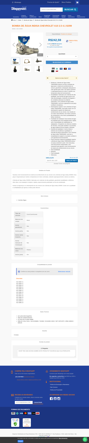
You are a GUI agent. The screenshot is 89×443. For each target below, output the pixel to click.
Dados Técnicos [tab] (44, 311)
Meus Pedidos (66, 2)
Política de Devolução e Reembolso (59, 384)
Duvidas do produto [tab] (44, 342)
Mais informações (63, 438)
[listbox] (62, 56)
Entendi (20, 441)
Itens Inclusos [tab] (44, 196)
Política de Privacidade (56, 390)
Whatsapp (16, 2)
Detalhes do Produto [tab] (44, 170)
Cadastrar (38, 402)
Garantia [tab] (44, 330)
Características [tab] (45, 208)
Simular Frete (71, 160)
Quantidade (62, 54)
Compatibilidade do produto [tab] (44, 264)
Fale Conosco (53, 387)
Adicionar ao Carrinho (62, 62)
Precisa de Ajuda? (53, 2)
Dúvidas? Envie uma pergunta (62, 163)
